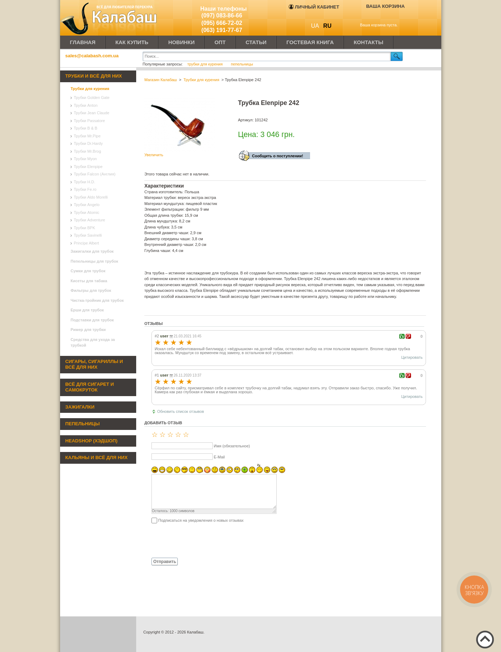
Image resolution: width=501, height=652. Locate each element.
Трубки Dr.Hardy (88, 143)
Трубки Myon (85, 159)
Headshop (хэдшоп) (91, 440)
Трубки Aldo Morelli (91, 197)
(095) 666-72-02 (221, 23)
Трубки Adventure (89, 220)
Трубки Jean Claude (92, 113)
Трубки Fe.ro (85, 189)
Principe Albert (86, 243)
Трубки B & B (85, 128)
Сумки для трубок (88, 271)
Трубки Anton (86, 105)
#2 (157, 336)
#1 (157, 375)
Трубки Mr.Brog (87, 151)
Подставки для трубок (92, 320)
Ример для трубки (88, 329)
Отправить (164, 561)
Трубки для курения (90, 88)
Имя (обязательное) (232, 446)
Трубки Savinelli (88, 235)
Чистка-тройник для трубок (97, 300)
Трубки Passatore (89, 121)
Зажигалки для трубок (92, 251)
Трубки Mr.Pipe (87, 136)
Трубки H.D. (84, 182)
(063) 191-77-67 (221, 30)
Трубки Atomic (87, 212)
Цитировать (411, 357)
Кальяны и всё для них (96, 457)
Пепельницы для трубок (94, 261)
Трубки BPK (84, 228)
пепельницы (242, 64)
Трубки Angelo (87, 205)
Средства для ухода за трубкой (93, 342)
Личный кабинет (314, 7)
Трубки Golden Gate (92, 97)
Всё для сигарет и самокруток (89, 387)
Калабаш (110, 18)
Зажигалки (80, 407)
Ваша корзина (385, 6)
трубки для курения (205, 64)
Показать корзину (380, 16)
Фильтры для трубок (91, 290)
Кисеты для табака (89, 281)
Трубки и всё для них (93, 76)
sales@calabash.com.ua (92, 55)
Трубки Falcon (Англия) (95, 174)
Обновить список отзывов (180, 411)
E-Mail (219, 457)
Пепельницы (82, 423)
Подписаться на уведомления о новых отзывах (201, 520)
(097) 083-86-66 (221, 15)
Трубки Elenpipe (88, 166)
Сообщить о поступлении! (277, 156)
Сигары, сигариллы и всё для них (94, 364)
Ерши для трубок (87, 310)
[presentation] (198, 540)
